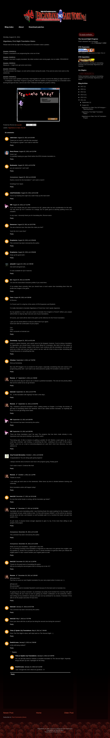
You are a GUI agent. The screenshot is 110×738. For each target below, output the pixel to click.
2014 (82, 92)
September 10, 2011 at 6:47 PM (26, 392)
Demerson (13, 224)
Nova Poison (14, 151)
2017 (82, 86)
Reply (12, 145)
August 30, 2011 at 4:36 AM (22, 297)
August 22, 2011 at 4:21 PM (27, 151)
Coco (12, 297)
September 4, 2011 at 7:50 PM (25, 360)
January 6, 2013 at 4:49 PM (45, 656)
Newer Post (8, 713)
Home (38, 713)
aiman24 (13, 264)
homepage (94, 41)
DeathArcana (14, 642)
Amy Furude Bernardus (17, 455)
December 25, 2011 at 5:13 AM (28, 544)
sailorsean (13, 137)
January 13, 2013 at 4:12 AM (33, 667)
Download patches (36, 27)
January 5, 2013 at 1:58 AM (27, 642)
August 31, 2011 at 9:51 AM (26, 340)
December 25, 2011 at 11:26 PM (26, 561)
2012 (82, 97)
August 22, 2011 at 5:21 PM (26, 165)
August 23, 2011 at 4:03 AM (27, 177)
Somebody (13, 340)
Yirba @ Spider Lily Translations (20, 630)
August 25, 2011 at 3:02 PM (21, 280)
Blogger (63, 732)
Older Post (68, 713)
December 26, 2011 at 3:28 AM (27, 575)
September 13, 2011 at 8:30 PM (23, 431)
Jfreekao (13, 360)
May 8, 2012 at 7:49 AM (39, 630)
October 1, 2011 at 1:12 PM (26, 475)
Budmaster (13, 165)
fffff (11, 205)
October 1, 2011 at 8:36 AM (34, 455)
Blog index (9, 27)
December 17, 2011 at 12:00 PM (28, 508)
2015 (82, 89)
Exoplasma (13, 240)
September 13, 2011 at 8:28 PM (23, 419)
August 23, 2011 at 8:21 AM (29, 193)
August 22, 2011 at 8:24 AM (26, 137)
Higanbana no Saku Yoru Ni (16, 128)
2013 (82, 94)
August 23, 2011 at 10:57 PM (26, 224)
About (21, 27)
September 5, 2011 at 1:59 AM (27, 378)
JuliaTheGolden (15, 193)
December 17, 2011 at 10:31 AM (26, 496)
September (85, 102)
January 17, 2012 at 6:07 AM (25, 607)
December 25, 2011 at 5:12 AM (28, 532)
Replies (14, 652)
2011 (82, 100)
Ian (11, 280)
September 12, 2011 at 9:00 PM (28, 404)
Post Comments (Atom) (19, 717)
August (84, 105)
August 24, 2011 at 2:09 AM (24, 264)
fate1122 (13, 392)
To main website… (86, 35)
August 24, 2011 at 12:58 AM (27, 240)
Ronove (12, 378)
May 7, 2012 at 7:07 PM (23, 618)
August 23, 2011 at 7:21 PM (21, 205)
